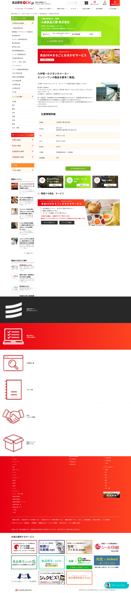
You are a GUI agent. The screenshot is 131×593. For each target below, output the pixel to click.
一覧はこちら (29, 253)
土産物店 (71, 421)
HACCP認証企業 (17, 73)
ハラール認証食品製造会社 (20, 69)
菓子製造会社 (16, 43)
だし (14, 456)
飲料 (14, 419)
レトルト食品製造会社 (19, 54)
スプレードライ (38, 429)
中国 (13, 120)
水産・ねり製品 (16, 432)
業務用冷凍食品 (16, 496)
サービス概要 (67, 222)
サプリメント (16, 443)
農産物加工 (36, 416)
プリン (14, 488)
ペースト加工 (37, 440)
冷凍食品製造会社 (17, 58)
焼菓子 (14, 483)
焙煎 (35, 435)
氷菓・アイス (16, 470)
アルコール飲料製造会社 (19, 39)
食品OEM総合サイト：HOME (18, 13)
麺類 (14, 427)
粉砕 (35, 432)
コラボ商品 (53, 427)
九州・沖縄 (15, 128)
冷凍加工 (36, 443)
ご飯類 (14, 424)
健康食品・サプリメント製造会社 (22, 32)
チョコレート (16, 478)
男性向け (53, 421)
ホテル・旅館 (72, 424)
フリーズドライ (17, 66)
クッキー (15, 475)
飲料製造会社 (16, 36)
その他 (14, 92)
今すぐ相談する (49, 222)
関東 (13, 109)
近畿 (13, 116)
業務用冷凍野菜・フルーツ (19, 502)
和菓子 (14, 480)
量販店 (70, 419)
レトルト (15, 464)
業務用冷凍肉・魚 (17, 504)
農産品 (14, 429)
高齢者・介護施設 (73, 445)
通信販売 (71, 427)
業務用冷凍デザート (17, 507)
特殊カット (36, 424)
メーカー (71, 429)
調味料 (14, 453)
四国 (13, 124)
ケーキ (14, 472)
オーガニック (54, 429)
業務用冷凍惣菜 (16, 499)
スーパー (71, 416)
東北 (13, 105)
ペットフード (16, 491)
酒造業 (70, 443)
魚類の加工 (36, 421)
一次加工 (15, 510)
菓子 (14, 467)
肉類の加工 (36, 419)
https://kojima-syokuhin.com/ (48, 106)
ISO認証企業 (16, 88)
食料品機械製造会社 (18, 51)
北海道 (14, 101)
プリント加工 (37, 445)
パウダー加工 (37, 437)
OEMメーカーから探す (31, 13)
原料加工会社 (16, 47)
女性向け (53, 424)
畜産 (14, 437)
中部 (13, 113)
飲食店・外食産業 (73, 432)
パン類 (14, 421)
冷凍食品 (15, 445)
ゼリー (14, 448)
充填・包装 (36, 448)
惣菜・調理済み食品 (17, 416)
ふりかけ (15, 459)
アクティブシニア (55, 416)
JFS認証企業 (16, 84)
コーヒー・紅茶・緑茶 (19, 62)
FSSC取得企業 (16, 81)
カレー (14, 451)
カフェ (70, 448)
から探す (18, 23)
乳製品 (14, 440)
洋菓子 (14, 486)
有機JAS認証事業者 (18, 77)
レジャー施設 (72, 435)
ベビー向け (53, 419)
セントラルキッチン (74, 440)
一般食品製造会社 (43, 13)
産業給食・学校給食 (74, 437)
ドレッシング (16, 461)
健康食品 (15, 435)
